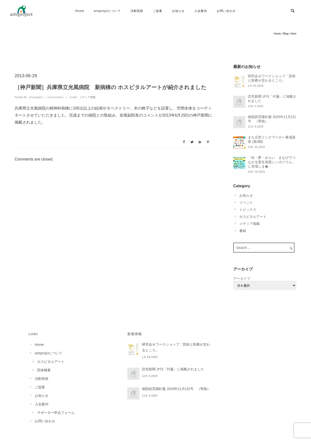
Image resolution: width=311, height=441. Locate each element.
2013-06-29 (26, 75)
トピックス (247, 210)
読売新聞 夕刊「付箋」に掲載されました (272, 98)
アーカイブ (241, 278)
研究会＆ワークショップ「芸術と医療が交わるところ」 (271, 78)
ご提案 (157, 11)
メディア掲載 (87, 97)
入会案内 (200, 11)
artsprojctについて (107, 11)
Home (79, 11)
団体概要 (44, 370)
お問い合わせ (226, 11)
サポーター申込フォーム (56, 413)
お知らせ (178, 11)
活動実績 (136, 11)
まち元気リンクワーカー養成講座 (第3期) (271, 139)
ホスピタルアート (253, 217)
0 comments (55, 97)
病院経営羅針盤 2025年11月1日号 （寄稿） (272, 119)
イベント (246, 202)
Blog (285, 33)
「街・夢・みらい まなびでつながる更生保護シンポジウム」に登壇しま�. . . (271, 162)
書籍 (242, 231)
